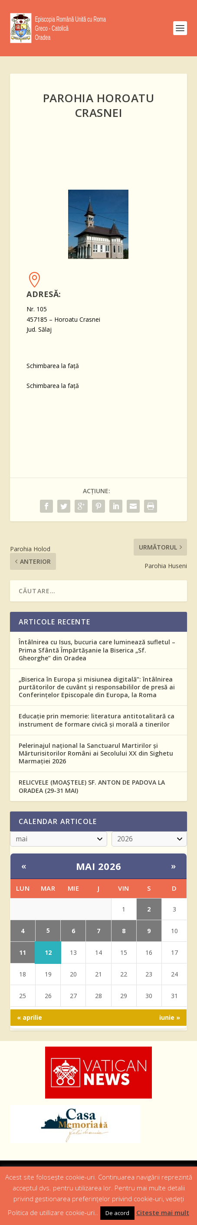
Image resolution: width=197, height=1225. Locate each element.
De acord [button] (117, 1213)
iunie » (169, 1017)
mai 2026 (98, 866)
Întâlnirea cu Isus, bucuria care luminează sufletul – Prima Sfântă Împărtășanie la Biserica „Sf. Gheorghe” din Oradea (97, 650)
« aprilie (29, 1017)
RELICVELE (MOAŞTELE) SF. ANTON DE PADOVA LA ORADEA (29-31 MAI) (92, 786)
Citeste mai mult (162, 1212)
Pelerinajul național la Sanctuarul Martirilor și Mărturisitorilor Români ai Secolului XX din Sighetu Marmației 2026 (96, 753)
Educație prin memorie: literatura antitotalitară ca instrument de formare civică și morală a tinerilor (96, 720)
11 (22, 952)
